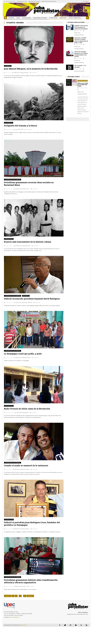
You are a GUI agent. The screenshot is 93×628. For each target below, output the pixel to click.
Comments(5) (29, 129)
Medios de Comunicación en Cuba (49, 1)
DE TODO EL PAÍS (9, 520)
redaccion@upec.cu (14, 618)
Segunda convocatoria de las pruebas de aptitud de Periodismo (81, 27)
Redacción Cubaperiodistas (21, 73)
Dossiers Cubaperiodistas (75, 17)
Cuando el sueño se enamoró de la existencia (26, 466)
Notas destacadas (26, 17)
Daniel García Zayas (20, 587)
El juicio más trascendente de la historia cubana (28, 242)
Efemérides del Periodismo (34, 1)
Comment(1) (35, 358)
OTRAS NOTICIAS (9, 239)
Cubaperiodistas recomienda (40, 17)
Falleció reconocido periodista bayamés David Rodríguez (32, 299)
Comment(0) (34, 72)
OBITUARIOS (26, 296)
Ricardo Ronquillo (79, 71)
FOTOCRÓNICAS (8, 122)
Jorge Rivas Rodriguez (22, 413)
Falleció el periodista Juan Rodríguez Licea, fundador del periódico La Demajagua (32, 524)
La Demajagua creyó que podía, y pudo (23, 354)
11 (24, 597)
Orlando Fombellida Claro (22, 189)
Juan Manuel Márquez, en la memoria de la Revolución (31, 69)
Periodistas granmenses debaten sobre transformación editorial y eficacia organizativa (31, 582)
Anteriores (7, 597)
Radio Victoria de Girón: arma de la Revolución (27, 409)
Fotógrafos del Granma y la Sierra (21, 126)
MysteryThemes (23, 626)
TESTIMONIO (8, 65)
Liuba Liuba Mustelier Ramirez (23, 303)
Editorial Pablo (63, 17)
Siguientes (30, 597)
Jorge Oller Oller (18, 129)
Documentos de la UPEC (22, 1)
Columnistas (11, 17)
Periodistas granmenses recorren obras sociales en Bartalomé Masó (29, 184)
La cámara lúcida (53, 17)
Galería (18, 17)
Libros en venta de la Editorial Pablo (83, 84)
